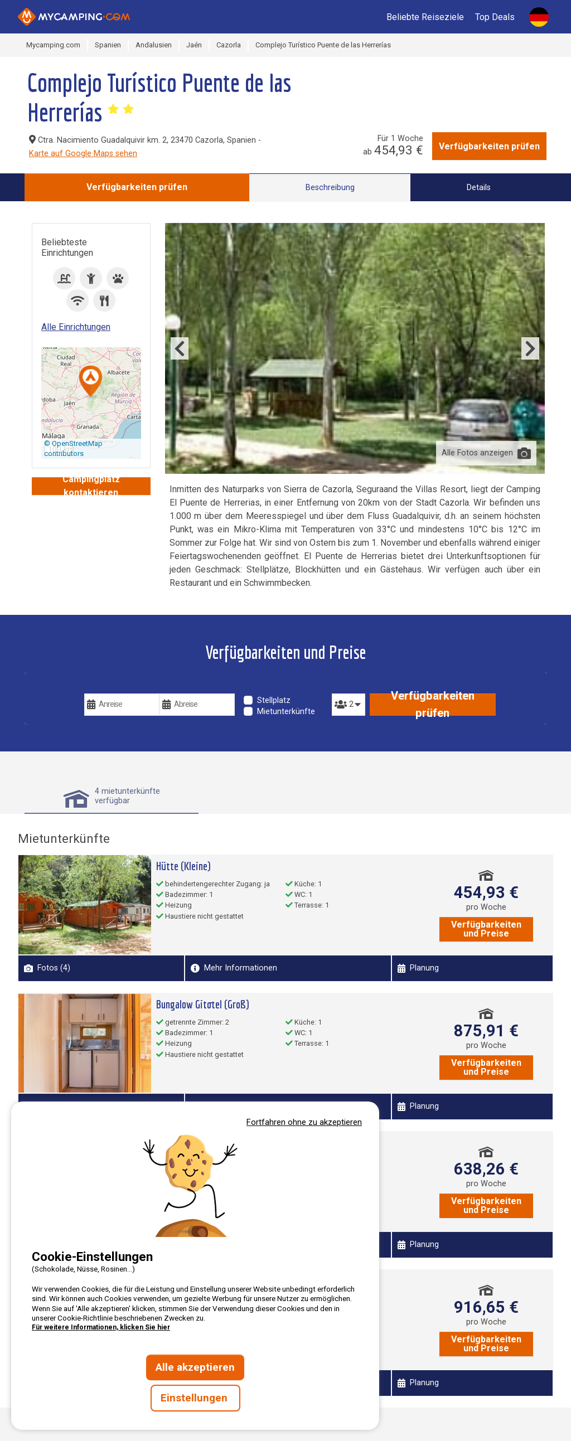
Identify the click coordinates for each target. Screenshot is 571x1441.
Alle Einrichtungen (75, 327)
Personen (348, 685)
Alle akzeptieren (195, 1367)
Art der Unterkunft (285, 685)
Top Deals (495, 17)
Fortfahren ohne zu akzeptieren (304, 1122)
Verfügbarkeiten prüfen (489, 146)
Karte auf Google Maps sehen (83, 153)
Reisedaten (107, 685)
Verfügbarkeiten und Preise (486, 929)
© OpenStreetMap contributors (73, 448)
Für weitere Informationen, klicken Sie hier (101, 1327)
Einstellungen (195, 1398)
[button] (91, 382)
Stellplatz (274, 700)
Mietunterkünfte (286, 711)
